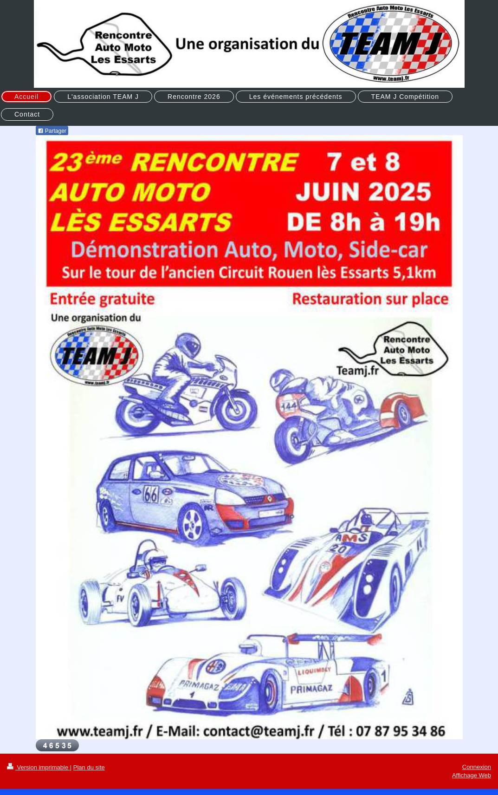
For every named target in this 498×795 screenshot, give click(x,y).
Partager (52, 131)
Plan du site (89, 767)
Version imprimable (38, 767)
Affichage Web (471, 775)
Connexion (476, 766)
